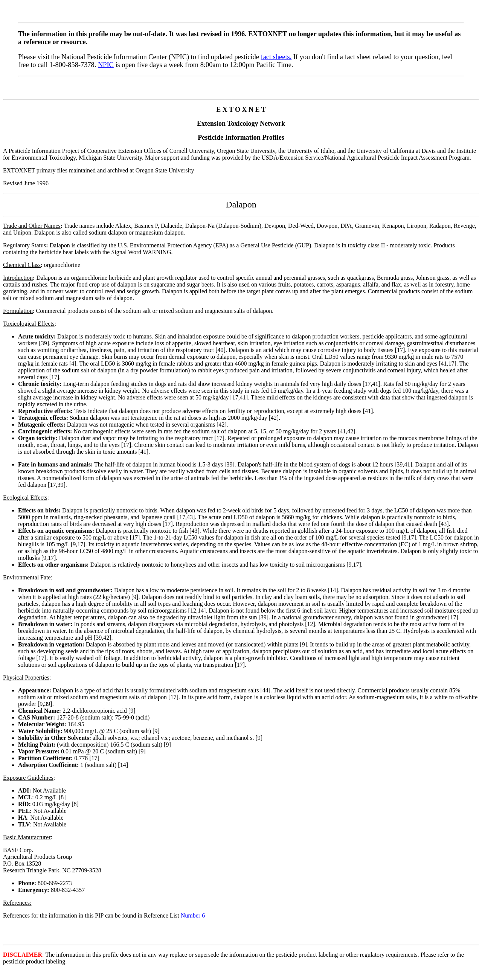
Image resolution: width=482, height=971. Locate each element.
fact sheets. (276, 57)
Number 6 (193, 915)
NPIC (106, 65)
